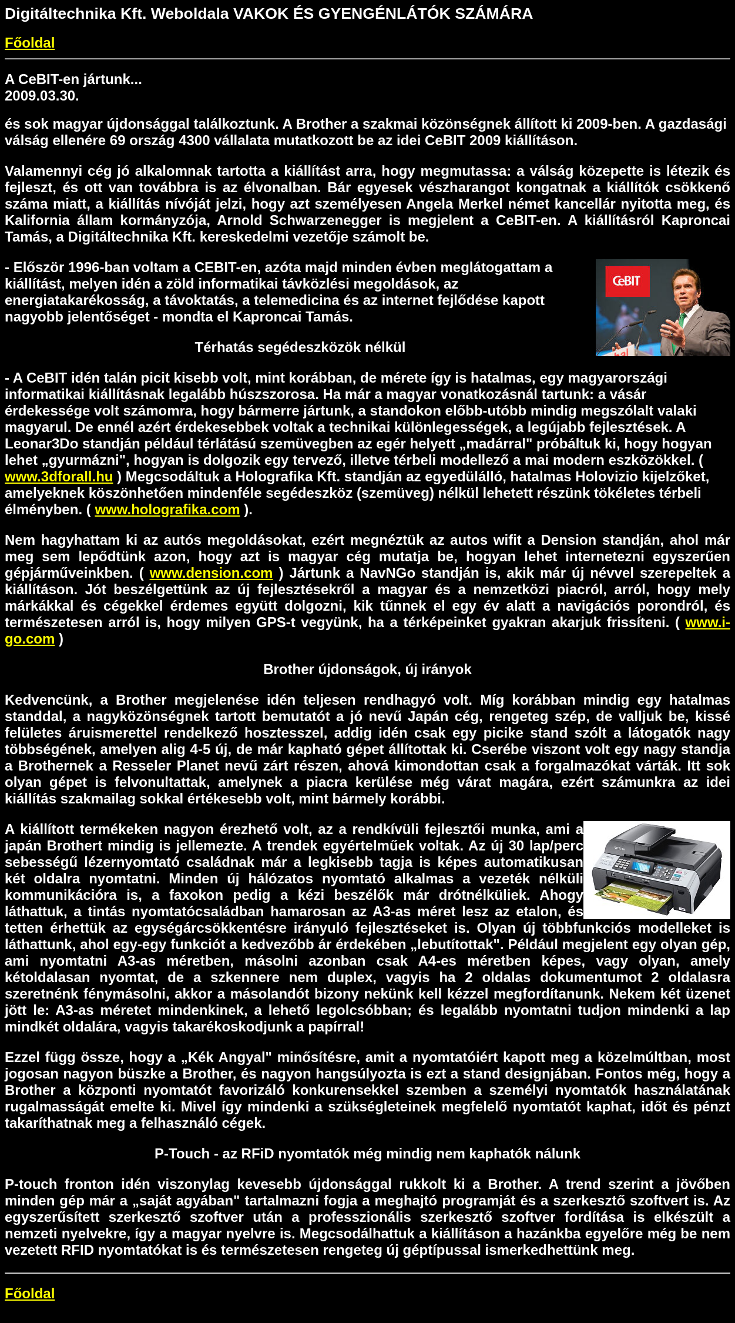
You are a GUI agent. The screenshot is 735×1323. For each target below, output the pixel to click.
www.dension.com (211, 573)
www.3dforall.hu (59, 476)
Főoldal (30, 43)
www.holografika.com (167, 509)
